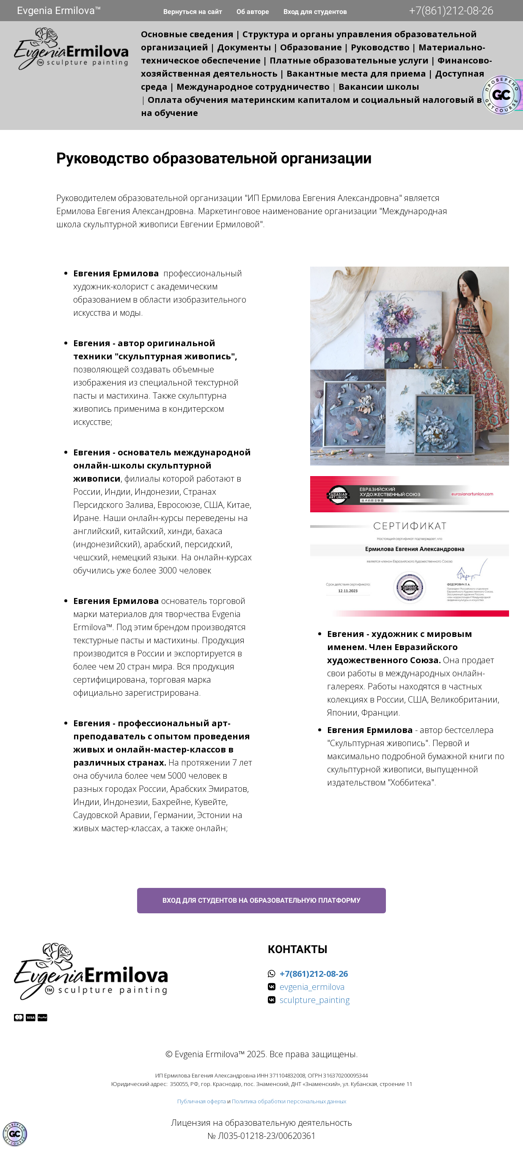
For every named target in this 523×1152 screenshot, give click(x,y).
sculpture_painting (315, 1000)
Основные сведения (187, 34)
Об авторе (254, 12)
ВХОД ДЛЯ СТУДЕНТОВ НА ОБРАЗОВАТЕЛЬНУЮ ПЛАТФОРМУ (261, 900)
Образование (311, 47)
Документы (244, 47)
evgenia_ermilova (312, 986)
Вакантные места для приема (356, 73)
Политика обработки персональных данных (289, 1101)
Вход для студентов (315, 12)
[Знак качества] (15, 1134)
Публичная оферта (201, 1101)
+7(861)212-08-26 (451, 10)
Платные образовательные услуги (349, 60)
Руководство (380, 47)
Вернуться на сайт (193, 12)
